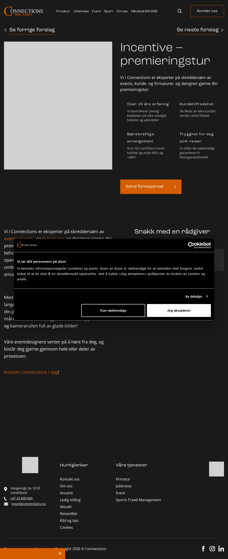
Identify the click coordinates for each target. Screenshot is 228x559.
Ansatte (66, 492)
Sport (108, 11)
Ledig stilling (70, 499)
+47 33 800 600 (21, 498)
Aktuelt (66, 506)
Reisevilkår (69, 513)
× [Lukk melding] (60, 553)
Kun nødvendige (113, 310)
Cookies (66, 527)
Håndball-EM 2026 (144, 11)
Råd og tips (69, 520)
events (11, 239)
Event (96, 11)
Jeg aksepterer (179, 310)
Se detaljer (193, 296)
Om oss (122, 11)
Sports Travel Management (138, 499)
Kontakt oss (207, 11)
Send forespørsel (144, 186)
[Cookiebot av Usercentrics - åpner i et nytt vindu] (191, 245)
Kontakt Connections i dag (31, 372)
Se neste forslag (198, 30)
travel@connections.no (29, 504)
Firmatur (63, 11)
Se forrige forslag (32, 30)
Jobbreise (81, 11)
